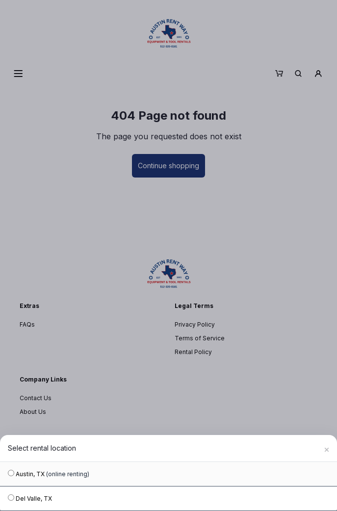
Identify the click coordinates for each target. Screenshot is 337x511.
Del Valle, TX (30, 498)
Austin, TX (48, 474)
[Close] (326, 448)
